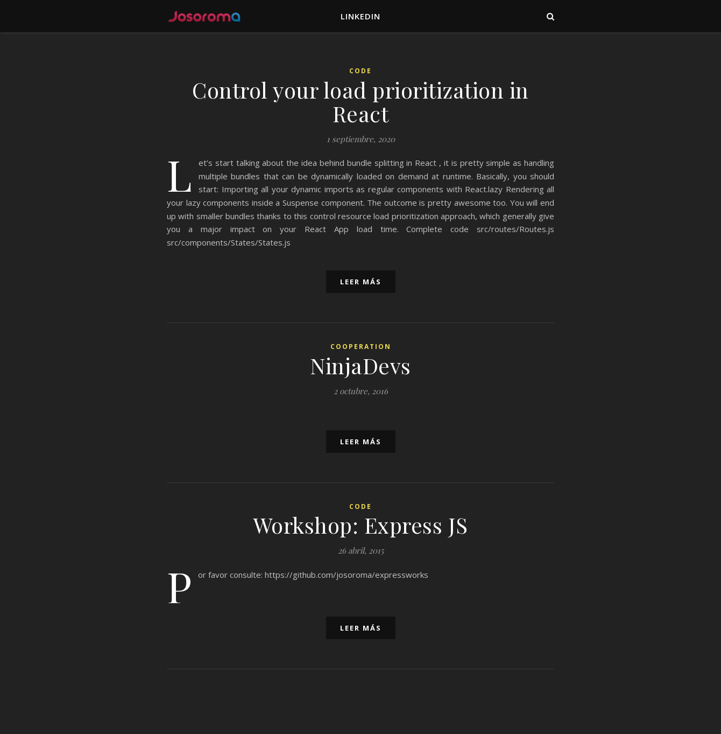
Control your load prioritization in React (360, 101)
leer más (360, 281)
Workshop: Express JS (360, 525)
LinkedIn (360, 16)
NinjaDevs (360, 365)
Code (360, 70)
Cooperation (360, 346)
